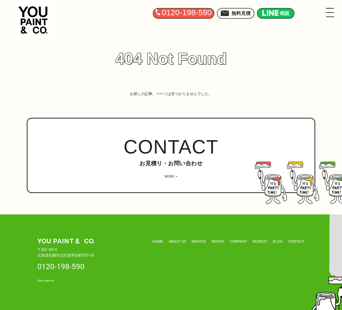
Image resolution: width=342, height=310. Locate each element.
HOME (158, 241)
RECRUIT (259, 241)
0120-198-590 (60, 266)
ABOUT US (177, 241)
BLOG (278, 241)
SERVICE (198, 241)
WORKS (217, 241)
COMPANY (238, 241)
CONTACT (296, 241)
